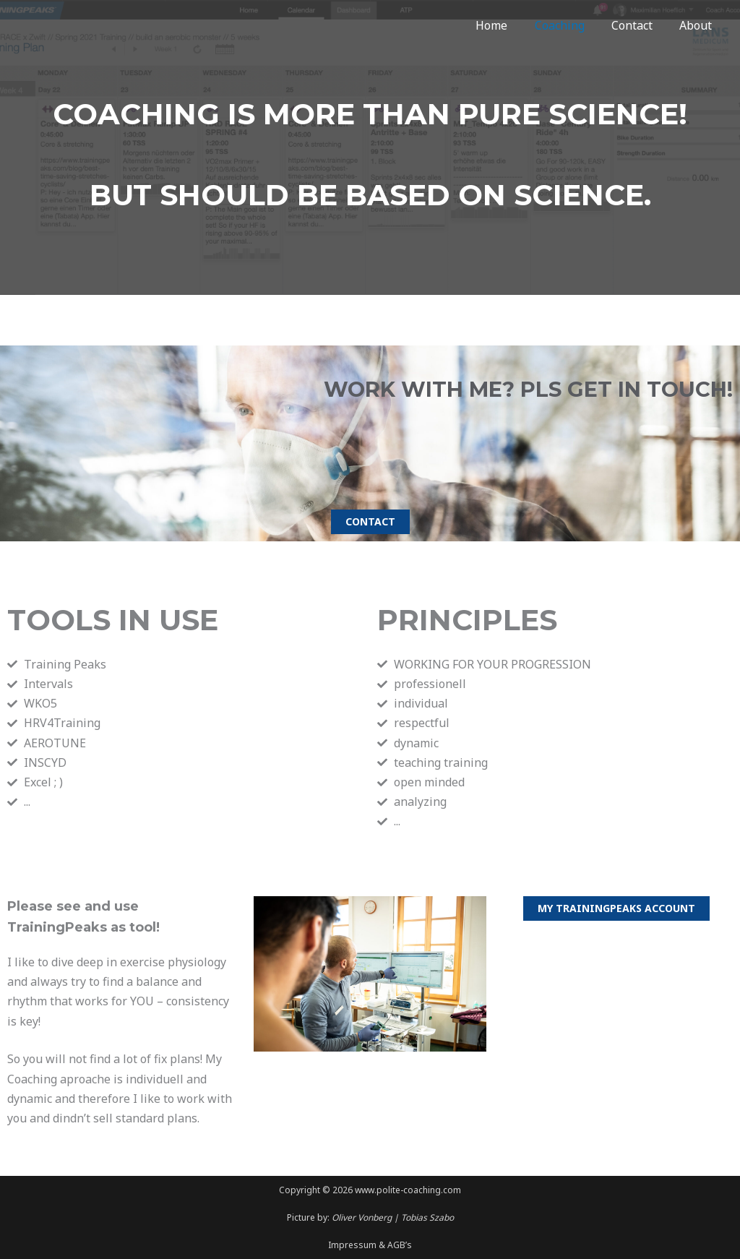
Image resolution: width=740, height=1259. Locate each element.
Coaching (569, 25)
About (697, 25)
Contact (637, 25)
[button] (370, 522)
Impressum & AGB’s (370, 1245)
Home (505, 25)
